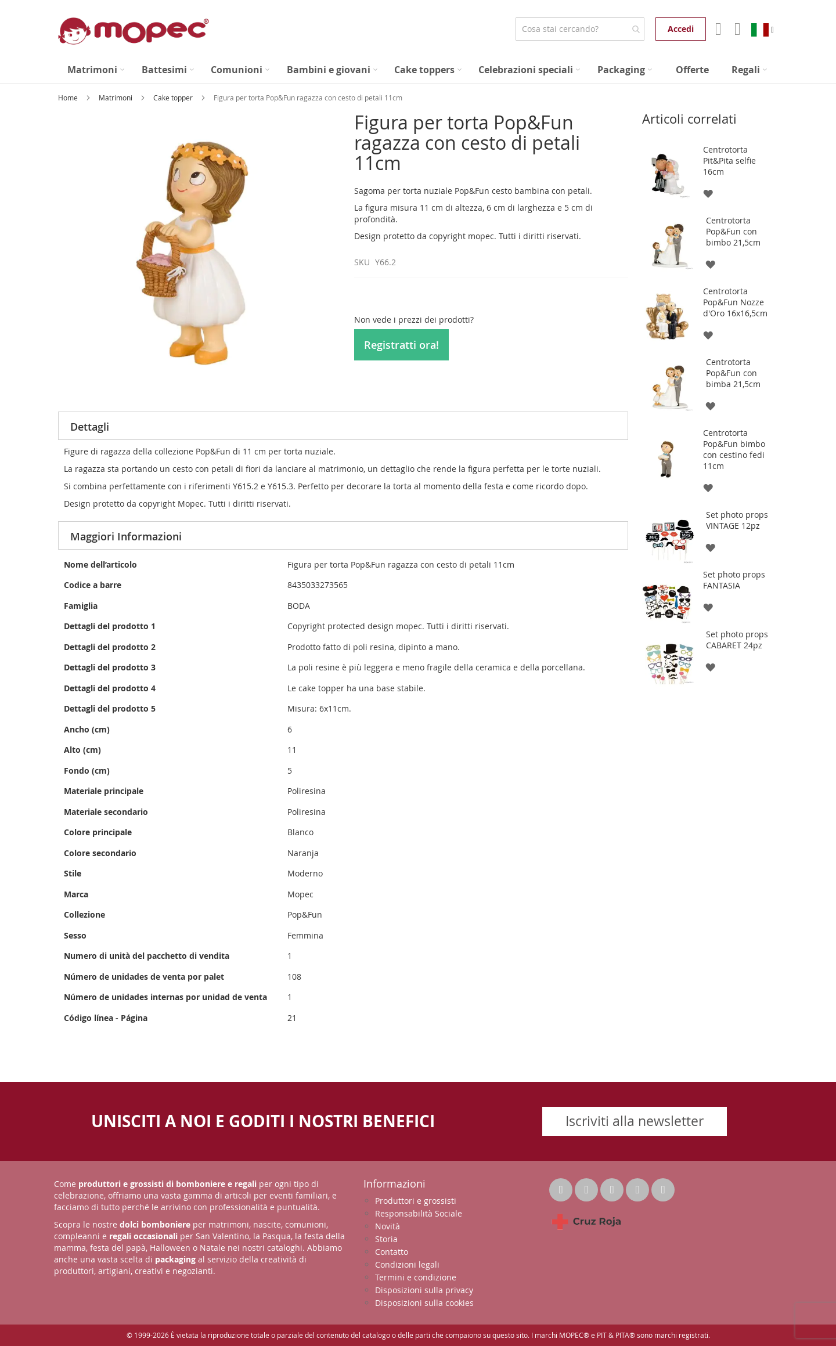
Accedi (681, 28)
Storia (386, 1238)
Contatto (391, 1251)
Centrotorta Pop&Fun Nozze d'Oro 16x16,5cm (735, 302)
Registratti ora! (401, 345)
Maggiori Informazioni (126, 536)
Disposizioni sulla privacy (424, 1290)
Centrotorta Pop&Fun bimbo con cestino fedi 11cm (734, 449)
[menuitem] (95, 70)
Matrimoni (116, 97)
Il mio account (717, 29)
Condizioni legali (407, 1264)
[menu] (418, 70)
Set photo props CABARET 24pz (737, 640)
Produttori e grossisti (415, 1200)
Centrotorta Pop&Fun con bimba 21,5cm (733, 372)
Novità (387, 1226)
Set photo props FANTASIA (734, 580)
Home (69, 97)
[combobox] (580, 29)
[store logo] (133, 31)
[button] (707, 193)
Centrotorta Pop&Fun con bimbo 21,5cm (733, 231)
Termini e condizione (415, 1277)
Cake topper (173, 97)
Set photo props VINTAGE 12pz (737, 520)
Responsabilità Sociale (418, 1213)
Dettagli (89, 427)
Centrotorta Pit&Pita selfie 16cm (729, 160)
